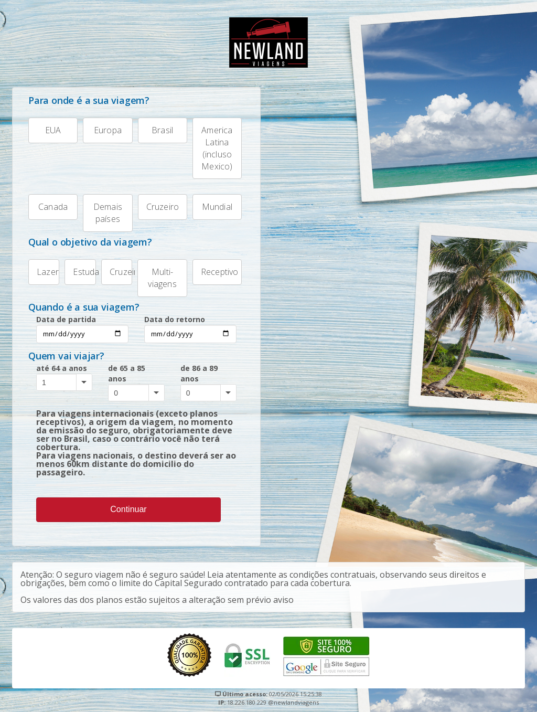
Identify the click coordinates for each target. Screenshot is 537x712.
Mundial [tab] (212, 203)
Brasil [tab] (156, 127)
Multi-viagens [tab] (156, 274)
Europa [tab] (102, 127)
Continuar (128, 509)
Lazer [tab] (43, 268)
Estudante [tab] (80, 268)
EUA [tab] (44, 127)
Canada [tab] (48, 203)
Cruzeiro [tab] (158, 203)
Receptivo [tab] (215, 268)
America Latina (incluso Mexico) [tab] (212, 145)
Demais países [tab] (102, 209)
